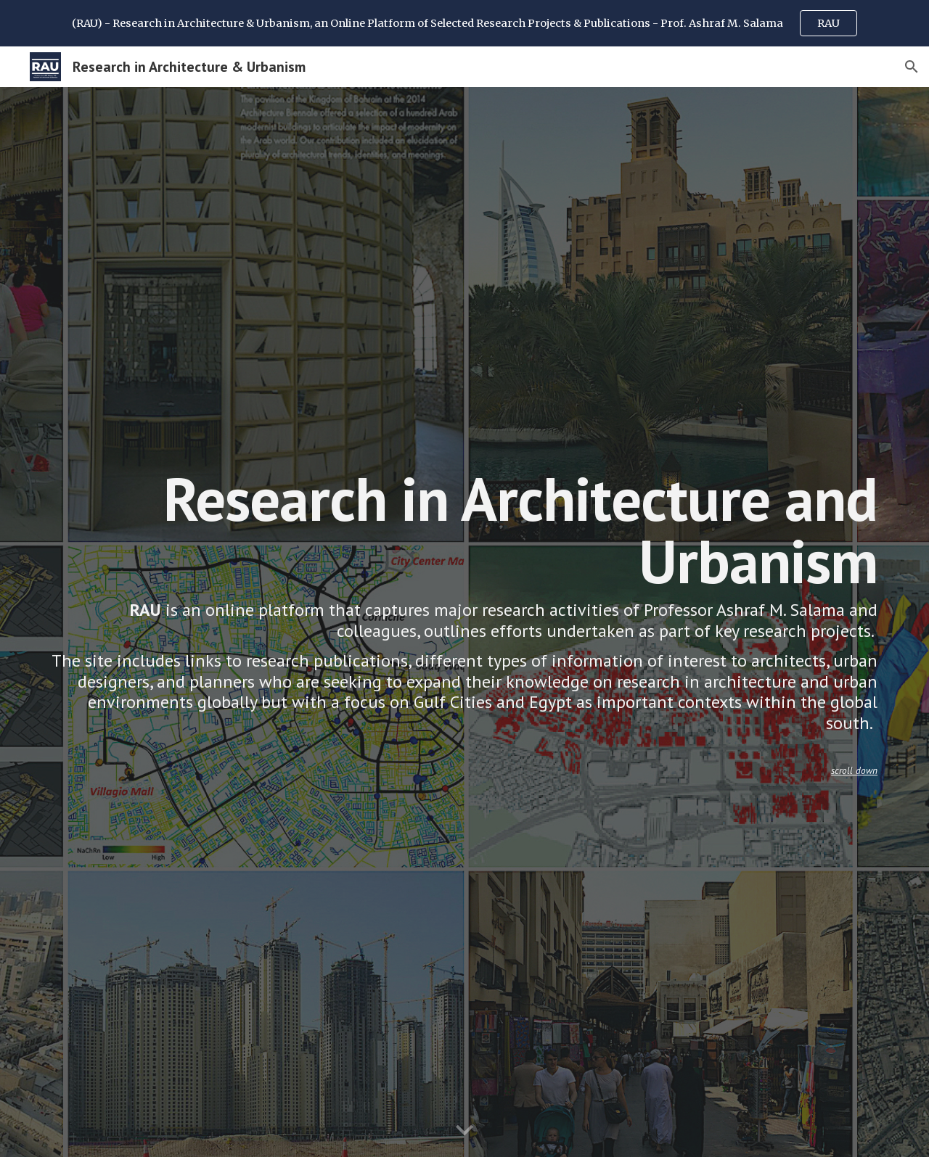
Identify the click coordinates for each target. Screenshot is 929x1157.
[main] (464, 622)
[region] (464, 23)
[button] (911, 66)
